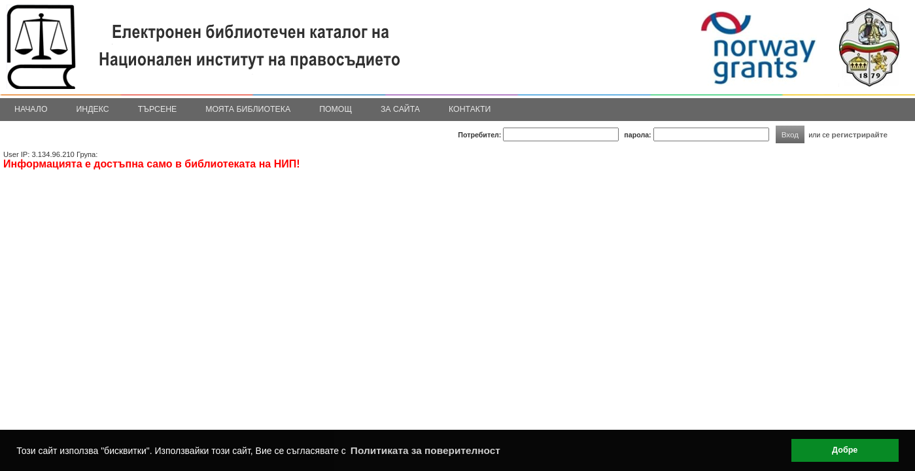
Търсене (157, 109)
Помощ (335, 109)
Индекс (93, 109)
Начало (31, 109)
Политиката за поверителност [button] (425, 450)
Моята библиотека (247, 109)
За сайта (400, 109)
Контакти (470, 109)
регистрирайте (859, 134)
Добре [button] (844, 450)
